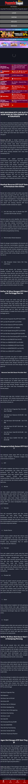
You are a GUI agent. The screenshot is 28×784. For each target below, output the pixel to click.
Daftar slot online (5, 766)
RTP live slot (24, 198)
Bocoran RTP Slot (5, 140)
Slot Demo (13, 779)
